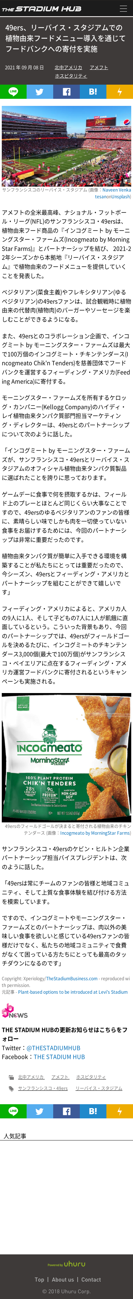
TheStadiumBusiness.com (72, 978)
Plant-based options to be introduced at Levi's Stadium (73, 992)
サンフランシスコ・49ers (43, 1088)
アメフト (99, 67)
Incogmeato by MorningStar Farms (95, 833)
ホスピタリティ (71, 75)
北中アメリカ (68, 67)
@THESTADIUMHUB (54, 1047)
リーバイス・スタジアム (99, 1088)
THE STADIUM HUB (59, 1056)
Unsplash (120, 196)
